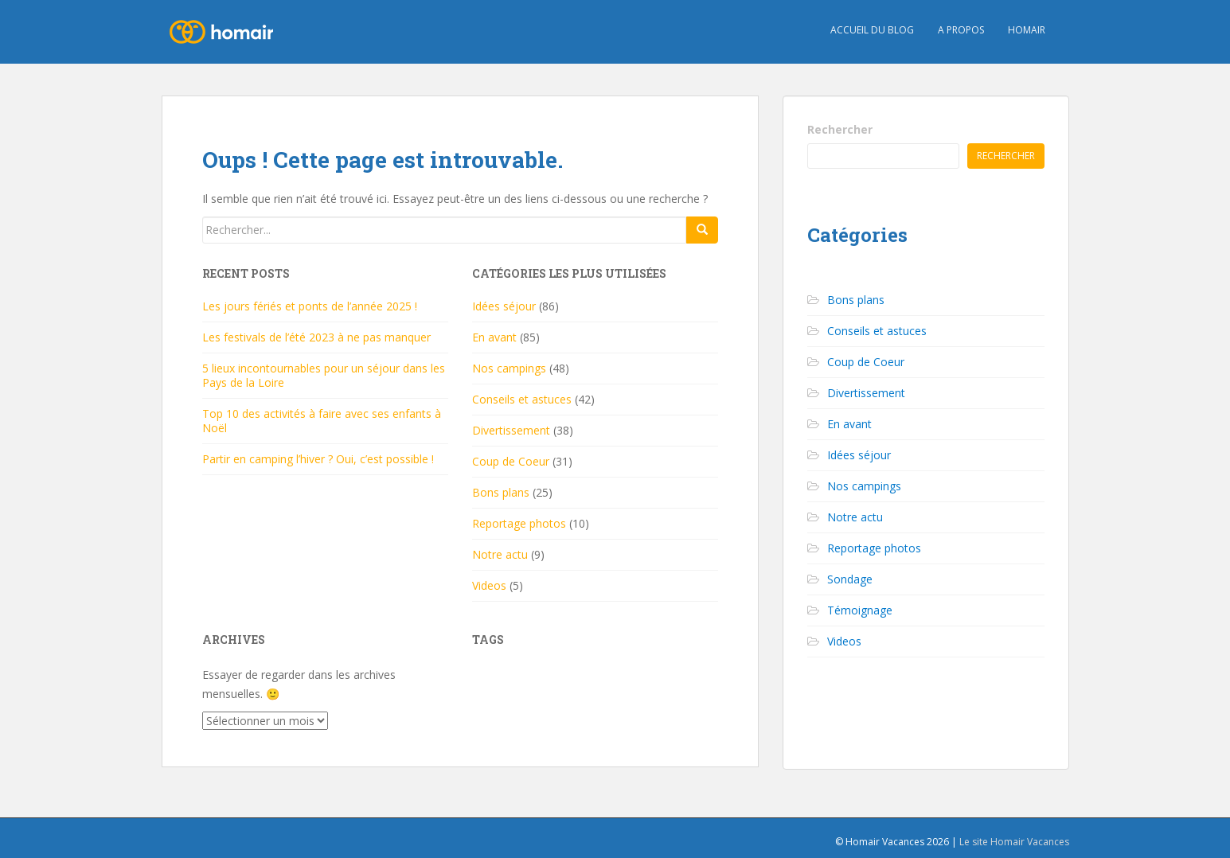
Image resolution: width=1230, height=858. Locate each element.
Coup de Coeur (510, 461)
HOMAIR (1026, 30)
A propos (961, 30)
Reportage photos (519, 523)
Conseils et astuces (522, 399)
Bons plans (500, 492)
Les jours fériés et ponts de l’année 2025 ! (309, 306)
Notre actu (500, 554)
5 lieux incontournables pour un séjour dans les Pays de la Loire (323, 375)
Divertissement (511, 430)
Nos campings (509, 368)
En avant (494, 337)
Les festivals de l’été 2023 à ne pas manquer (316, 337)
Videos (489, 585)
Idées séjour (504, 306)
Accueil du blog (872, 30)
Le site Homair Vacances (1014, 841)
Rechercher (840, 129)
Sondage (850, 579)
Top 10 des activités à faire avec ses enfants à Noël (321, 420)
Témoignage (859, 610)
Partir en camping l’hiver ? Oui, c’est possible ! (318, 458)
